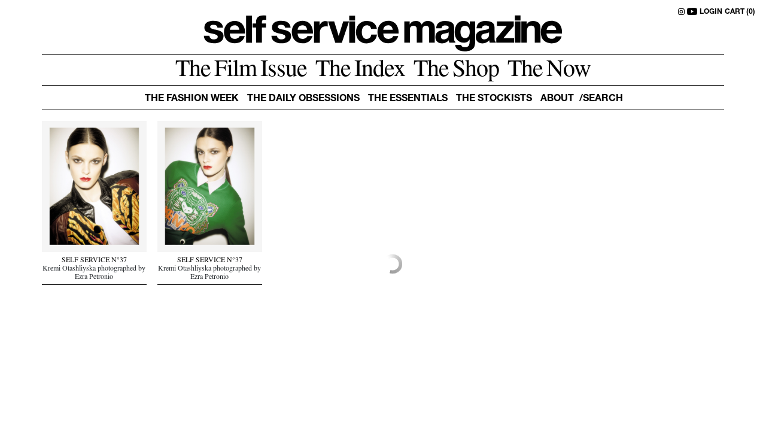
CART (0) (740, 12)
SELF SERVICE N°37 (94, 261)
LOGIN (711, 12)
